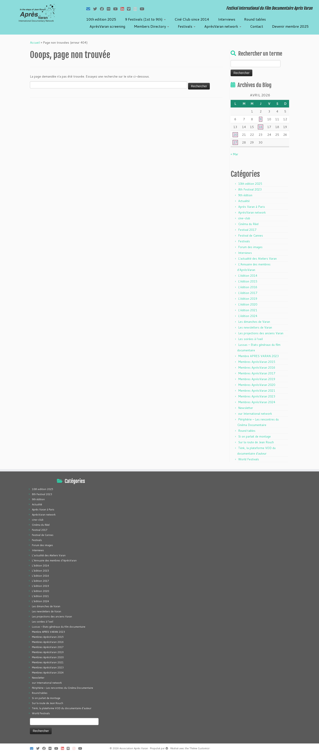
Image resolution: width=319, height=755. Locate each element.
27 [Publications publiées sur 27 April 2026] (235, 142)
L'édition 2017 (247, 293)
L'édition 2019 (247, 299)
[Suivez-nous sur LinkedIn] (124, 9)
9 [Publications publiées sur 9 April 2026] (261, 119)
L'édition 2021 (247, 310)
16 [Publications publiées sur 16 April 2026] (261, 127)
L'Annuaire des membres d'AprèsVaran (54, 560)
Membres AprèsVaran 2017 (256, 373)
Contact (256, 26)
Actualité (244, 201)
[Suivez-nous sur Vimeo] (130, 9)
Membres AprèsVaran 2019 (256, 379)
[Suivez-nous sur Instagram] (136, 9)
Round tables (255, 19)
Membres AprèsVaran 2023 (256, 396)
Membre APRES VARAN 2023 (258, 356)
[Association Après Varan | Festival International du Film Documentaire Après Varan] (37, 14)
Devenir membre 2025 (290, 26)
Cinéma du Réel (248, 224)
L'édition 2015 (247, 281)
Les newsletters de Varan (255, 327)
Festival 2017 (247, 230)
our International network (255, 414)
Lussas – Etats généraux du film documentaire (58, 627)
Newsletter (245, 408)
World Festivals (248, 459)
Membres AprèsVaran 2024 (256, 402)
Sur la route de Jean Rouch (256, 442)
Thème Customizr (199, 748)
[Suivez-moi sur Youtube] (117, 9)
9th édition (245, 195)
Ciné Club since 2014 (192, 19)
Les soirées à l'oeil (250, 339)
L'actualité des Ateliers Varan (257, 259)
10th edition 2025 (101, 19)
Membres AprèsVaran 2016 (256, 368)
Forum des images (250, 247)
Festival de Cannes (250, 235)
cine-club (244, 218)
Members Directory (151, 26)
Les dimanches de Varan (254, 322)
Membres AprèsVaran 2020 (256, 385)
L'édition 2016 (247, 287)
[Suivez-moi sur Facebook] (103, 9)
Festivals (186, 26)
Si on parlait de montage (254, 436)
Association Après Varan (133, 748)
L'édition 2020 (247, 304)
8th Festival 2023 (250, 189)
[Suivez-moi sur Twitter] (96, 9)
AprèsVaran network (222, 26)
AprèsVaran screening (107, 26)
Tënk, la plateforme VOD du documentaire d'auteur (61, 708)
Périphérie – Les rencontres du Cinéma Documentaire (62, 688)
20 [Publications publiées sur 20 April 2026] (235, 134)
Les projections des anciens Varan (260, 333)
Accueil (35, 42)
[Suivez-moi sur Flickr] (110, 9)
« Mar (234, 154)
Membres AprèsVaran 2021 (256, 391)
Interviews (226, 19)
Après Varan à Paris (251, 207)
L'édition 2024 (247, 316)
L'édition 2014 (247, 276)
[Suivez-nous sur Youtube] (143, 9)
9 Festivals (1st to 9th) (145, 19)
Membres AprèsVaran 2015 (256, 362)
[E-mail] (89, 9)
